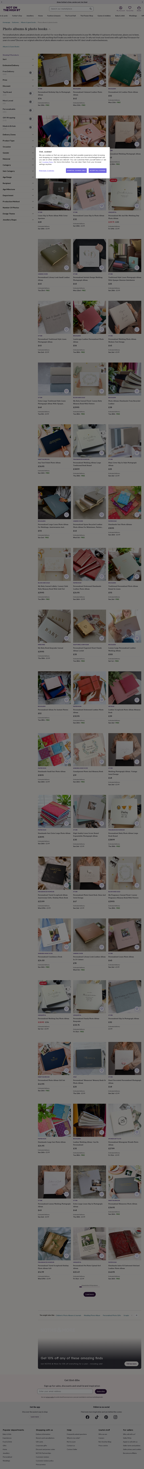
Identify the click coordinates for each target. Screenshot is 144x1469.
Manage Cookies (46, 171)
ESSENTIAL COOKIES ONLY (76, 170)
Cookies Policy (47, 162)
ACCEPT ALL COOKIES (97, 170)
